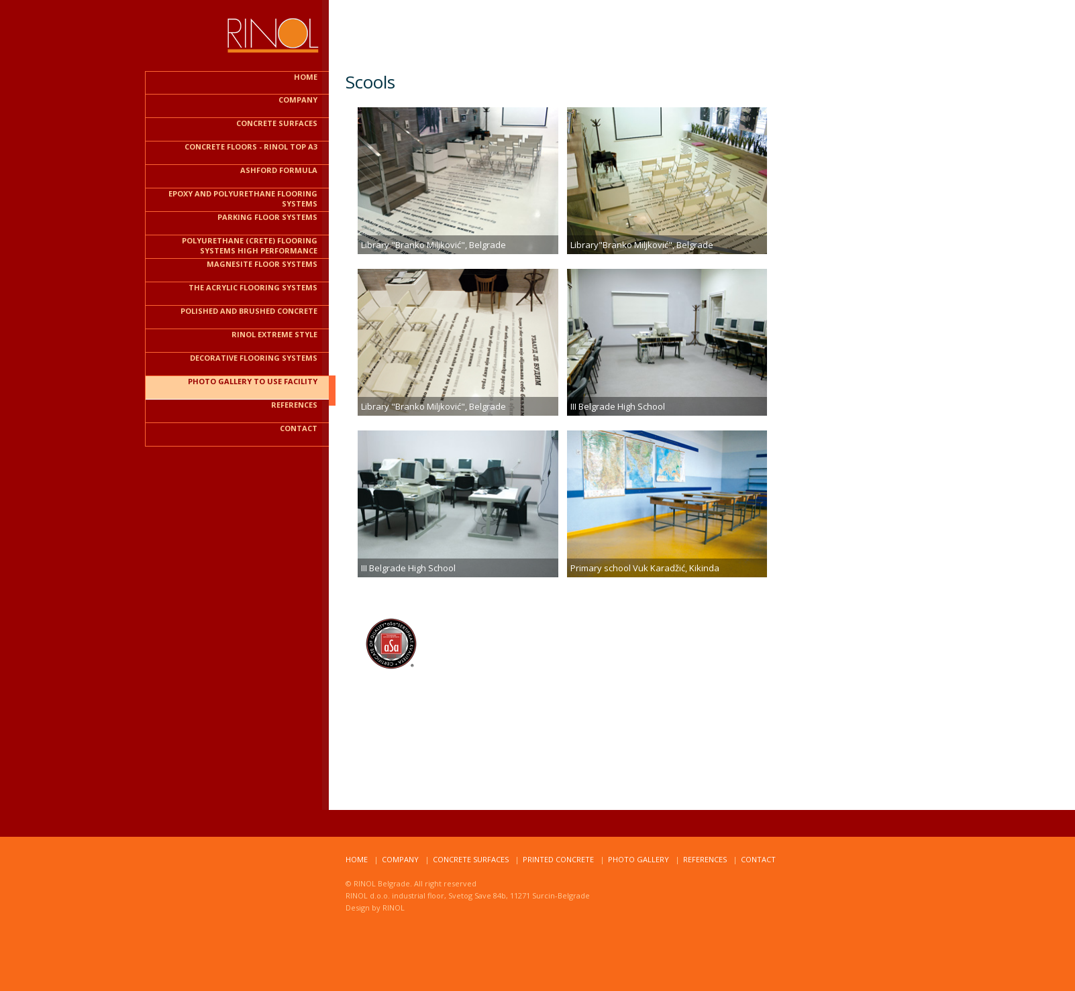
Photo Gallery (638, 859)
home (357, 859)
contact (298, 428)
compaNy (400, 859)
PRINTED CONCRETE (558, 859)
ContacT (758, 859)
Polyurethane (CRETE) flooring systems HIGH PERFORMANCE (249, 245)
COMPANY (297, 100)
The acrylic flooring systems (253, 287)
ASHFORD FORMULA (278, 170)
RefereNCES (705, 859)
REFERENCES (294, 405)
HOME (305, 77)
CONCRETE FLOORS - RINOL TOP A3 (251, 146)
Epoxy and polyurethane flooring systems (242, 198)
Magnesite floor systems (262, 264)
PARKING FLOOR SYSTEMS (267, 217)
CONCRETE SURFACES (276, 123)
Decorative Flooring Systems (253, 358)
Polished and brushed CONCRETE (249, 311)
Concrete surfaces (471, 859)
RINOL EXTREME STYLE (274, 334)
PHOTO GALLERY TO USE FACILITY (252, 381)
